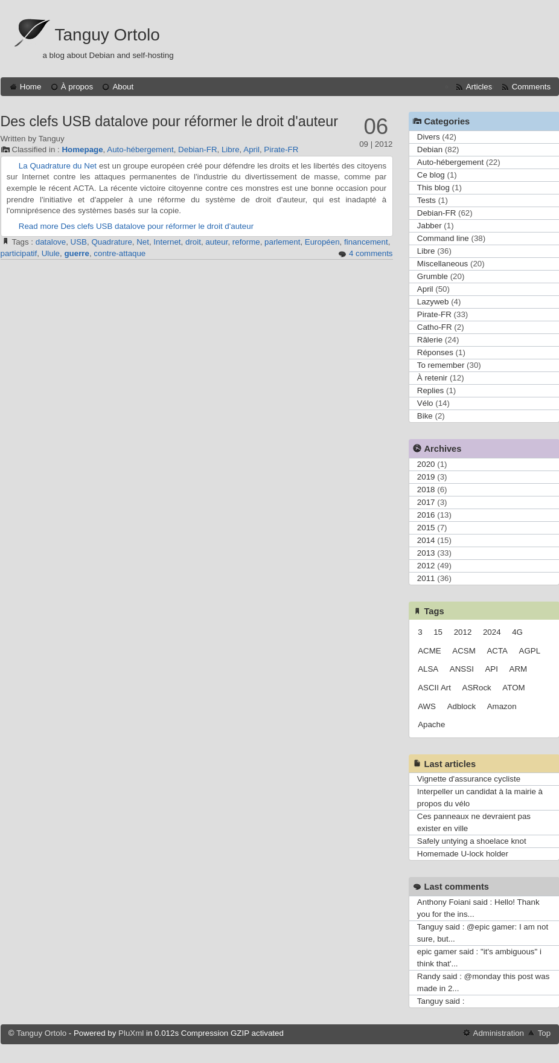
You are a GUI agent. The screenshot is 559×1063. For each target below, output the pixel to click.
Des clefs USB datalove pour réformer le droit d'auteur (169, 121)
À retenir (432, 377)
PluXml (131, 1033)
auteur (216, 241)
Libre (231, 149)
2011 (426, 578)
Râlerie (429, 339)
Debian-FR (197, 149)
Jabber (429, 225)
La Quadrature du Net (58, 165)
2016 (426, 514)
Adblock (461, 706)
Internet (166, 241)
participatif (19, 253)
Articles (479, 86)
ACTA (497, 650)
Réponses (435, 352)
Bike (425, 415)
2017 (426, 502)
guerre (76, 253)
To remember (441, 365)
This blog (433, 187)
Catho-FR (434, 327)
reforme (246, 241)
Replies (430, 390)
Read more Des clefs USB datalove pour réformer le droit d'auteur (136, 226)
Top (544, 1033)
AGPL (530, 650)
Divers (428, 136)
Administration (498, 1033)
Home (31, 86)
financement (366, 241)
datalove (51, 241)
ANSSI (462, 668)
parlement (282, 241)
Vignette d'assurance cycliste (468, 778)
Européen (322, 241)
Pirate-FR (281, 149)
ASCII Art (434, 687)
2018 (426, 489)
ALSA (428, 668)
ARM (518, 668)
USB (79, 241)
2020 (426, 464)
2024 (492, 632)
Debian (429, 149)
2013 (426, 552)
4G (517, 632)
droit (193, 241)
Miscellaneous (442, 263)
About (122, 86)
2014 (426, 540)
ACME (429, 650)
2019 (426, 476)
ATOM (513, 687)
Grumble (432, 276)
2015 (426, 527)
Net (142, 241)
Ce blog (431, 174)
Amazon (502, 706)
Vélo (425, 403)
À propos (77, 86)
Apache (431, 724)
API (491, 668)
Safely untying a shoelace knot (471, 841)
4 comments (371, 253)
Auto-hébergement (140, 149)
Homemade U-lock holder (462, 853)
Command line (443, 238)
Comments (531, 86)
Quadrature (111, 241)
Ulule (51, 253)
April (251, 149)
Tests (426, 200)
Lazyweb (433, 301)
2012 (426, 565)
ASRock (476, 687)
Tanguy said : (441, 1001)
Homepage (82, 149)
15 (437, 632)
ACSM (464, 650)
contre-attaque (119, 253)
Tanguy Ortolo (107, 34)
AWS (427, 706)
